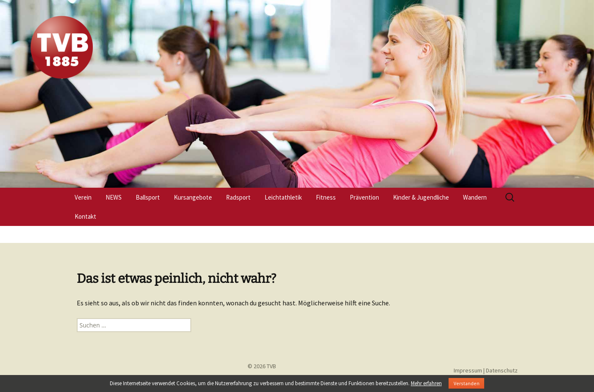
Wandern (475, 197)
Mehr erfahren (426, 383)
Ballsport (148, 197)
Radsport (238, 197)
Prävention (364, 197)
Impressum (468, 370)
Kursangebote (193, 197)
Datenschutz (502, 370)
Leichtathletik (283, 197)
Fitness (326, 197)
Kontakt (85, 216)
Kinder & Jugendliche (421, 197)
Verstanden (467, 383)
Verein (83, 197)
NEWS (114, 197)
